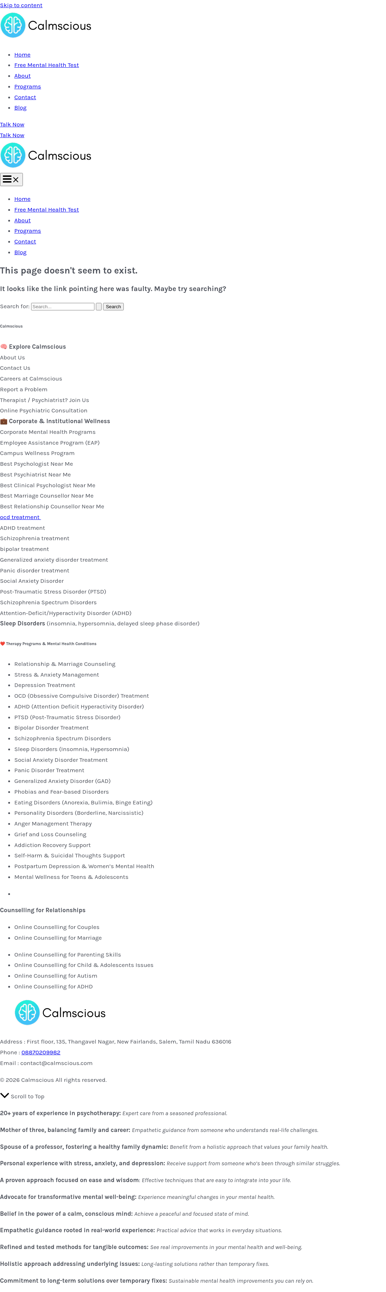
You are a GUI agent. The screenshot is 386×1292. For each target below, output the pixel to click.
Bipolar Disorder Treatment (51, 727)
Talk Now (12, 135)
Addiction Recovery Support (52, 844)
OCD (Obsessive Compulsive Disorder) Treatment (81, 695)
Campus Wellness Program (37, 452)
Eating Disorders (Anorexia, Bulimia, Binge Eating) (83, 802)
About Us (12, 357)
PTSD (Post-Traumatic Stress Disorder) (67, 717)
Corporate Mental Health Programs (48, 431)
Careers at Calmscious (31, 378)
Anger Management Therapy (53, 823)
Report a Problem (24, 389)
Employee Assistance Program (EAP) (50, 442)
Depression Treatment (44, 684)
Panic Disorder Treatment (49, 770)
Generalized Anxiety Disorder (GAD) (62, 780)
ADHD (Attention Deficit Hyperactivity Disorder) (79, 706)
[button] (193, 124)
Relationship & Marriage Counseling (65, 663)
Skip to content (21, 5)
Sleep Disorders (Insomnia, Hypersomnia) (71, 749)
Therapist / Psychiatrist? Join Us (44, 399)
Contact (25, 97)
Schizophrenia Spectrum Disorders (62, 738)
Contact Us (15, 367)
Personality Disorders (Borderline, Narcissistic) (78, 812)
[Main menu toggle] (11, 179)
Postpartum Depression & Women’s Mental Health (84, 866)
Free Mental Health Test (46, 64)
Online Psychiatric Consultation (44, 410)
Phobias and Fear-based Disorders (61, 791)
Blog (20, 107)
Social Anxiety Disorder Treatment (61, 759)
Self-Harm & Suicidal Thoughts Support (69, 855)
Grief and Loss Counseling (50, 834)
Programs (27, 86)
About (22, 75)
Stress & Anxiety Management (56, 674)
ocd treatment (20, 517)
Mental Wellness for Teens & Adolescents (71, 876)
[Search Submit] (99, 306)
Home (22, 54)
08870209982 (40, 1052)
